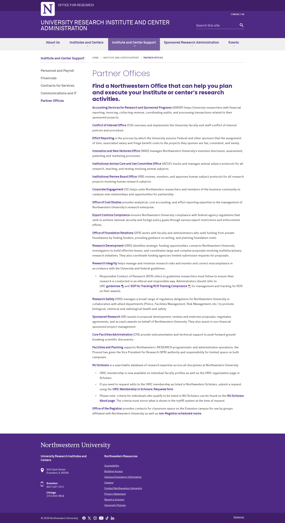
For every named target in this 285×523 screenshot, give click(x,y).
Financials (49, 78)
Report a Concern (114, 499)
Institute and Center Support (134, 44)
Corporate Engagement (107, 189)
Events (233, 44)
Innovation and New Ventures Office (116, 151)
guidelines (113, 286)
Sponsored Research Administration (191, 44)
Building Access (113, 471)
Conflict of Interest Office (109, 125)
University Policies (115, 505)
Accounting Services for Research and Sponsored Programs (132, 107)
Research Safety (103, 299)
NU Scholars (100, 365)
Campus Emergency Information (123, 477)
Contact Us (237, 14)
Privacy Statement (115, 494)
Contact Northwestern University (123, 488)
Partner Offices (52, 101)
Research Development (108, 245)
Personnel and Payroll (57, 71)
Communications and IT (59, 93)
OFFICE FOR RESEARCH (76, 5)
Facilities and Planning (107, 347)
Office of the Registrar (107, 408)
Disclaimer (239, 517)
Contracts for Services (57, 85)
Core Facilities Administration (112, 334)
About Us (53, 44)
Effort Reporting (103, 138)
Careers (108, 482)
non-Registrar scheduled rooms (180, 413)
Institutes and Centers (86, 44)
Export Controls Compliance (111, 215)
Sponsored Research (106, 316)
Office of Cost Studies (106, 202)
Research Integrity (104, 263)
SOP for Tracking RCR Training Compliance (159, 286)
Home (95, 58)
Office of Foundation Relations (112, 233)
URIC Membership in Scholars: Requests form (143, 389)
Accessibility (111, 466)
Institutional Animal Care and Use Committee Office (126, 163)
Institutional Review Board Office (114, 176)
